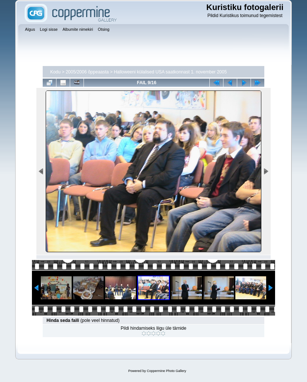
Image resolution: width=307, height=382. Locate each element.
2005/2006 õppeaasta (87, 72)
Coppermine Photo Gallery (166, 371)
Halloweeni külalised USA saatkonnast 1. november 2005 (170, 72)
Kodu (55, 72)
